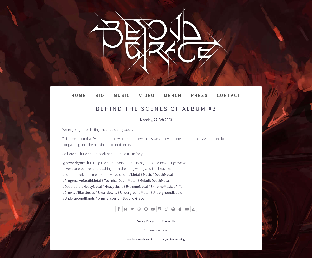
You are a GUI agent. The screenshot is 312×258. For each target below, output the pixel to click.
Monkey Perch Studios (141, 239)
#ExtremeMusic (161, 186)
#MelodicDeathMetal (153, 180)
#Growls (68, 192)
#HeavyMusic (113, 186)
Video (147, 95)
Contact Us (168, 221)
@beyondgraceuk (75, 162)
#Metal (134, 174)
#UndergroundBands (78, 198)
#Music (146, 174)
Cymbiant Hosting (174, 239)
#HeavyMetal (91, 186)
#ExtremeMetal (136, 186)
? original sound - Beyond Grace (120, 198)
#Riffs (177, 186)
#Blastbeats (85, 192)
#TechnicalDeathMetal (119, 180)
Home (78, 95)
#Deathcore (71, 186)
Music (121, 95)
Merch (173, 95)
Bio (99, 95)
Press (199, 95)
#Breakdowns (106, 192)
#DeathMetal (162, 174)
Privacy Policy (145, 221)
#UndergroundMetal (133, 192)
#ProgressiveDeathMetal (81, 180)
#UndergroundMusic (166, 192)
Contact (229, 95)
